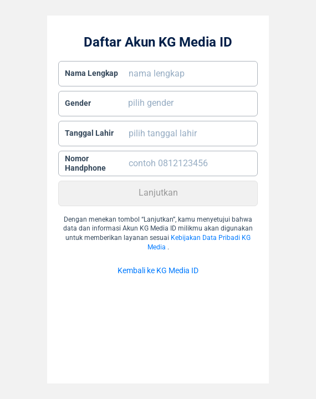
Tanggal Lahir (89, 133)
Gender (78, 103)
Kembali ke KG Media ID (158, 270)
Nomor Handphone (85, 163)
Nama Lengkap (91, 73)
